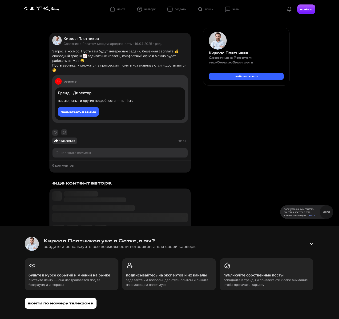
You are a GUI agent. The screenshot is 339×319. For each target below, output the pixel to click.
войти (306, 9)
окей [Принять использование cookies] (326, 212)
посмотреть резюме (78, 112)
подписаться (246, 76)
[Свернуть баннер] (311, 244)
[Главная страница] (41, 9)
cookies (311, 215)
